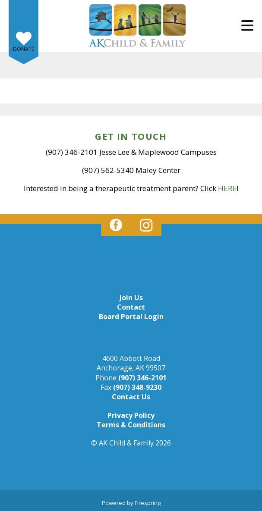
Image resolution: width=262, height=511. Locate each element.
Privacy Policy (131, 415)
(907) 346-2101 (142, 377)
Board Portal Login (131, 316)
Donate (23, 49)
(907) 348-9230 (137, 387)
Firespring (148, 503)
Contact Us (131, 396)
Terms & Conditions (131, 424)
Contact (131, 307)
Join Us (131, 297)
